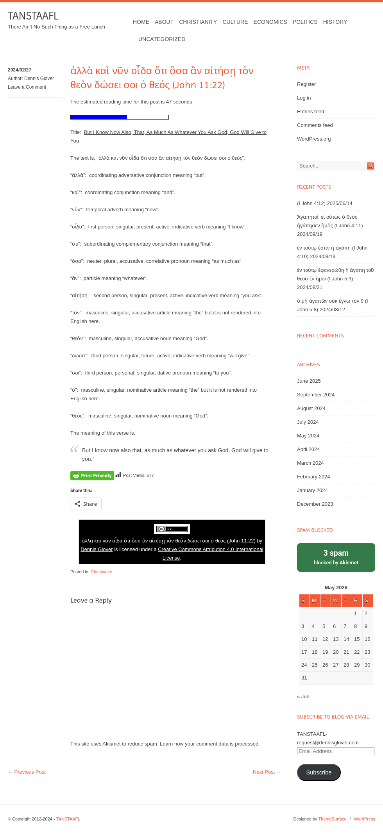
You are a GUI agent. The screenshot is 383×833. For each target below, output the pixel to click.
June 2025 (309, 381)
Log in (304, 98)
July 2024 (308, 422)
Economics (270, 22)
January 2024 (312, 490)
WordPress (364, 819)
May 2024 (308, 436)
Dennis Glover (39, 78)
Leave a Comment (27, 87)
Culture (235, 22)
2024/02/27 (19, 70)
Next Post (267, 772)
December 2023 (315, 504)
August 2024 (311, 408)
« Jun (303, 696)
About (164, 22)
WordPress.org (314, 139)
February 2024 (313, 477)
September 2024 (316, 395)
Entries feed (310, 111)
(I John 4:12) (311, 203)
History (335, 22)
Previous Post (27, 772)
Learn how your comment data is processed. (210, 744)
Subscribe (318, 772)
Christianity (198, 22)
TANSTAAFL (33, 15)
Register (306, 84)
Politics (305, 22)
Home (141, 22)
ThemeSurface (332, 819)
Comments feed (315, 125)
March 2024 (310, 463)
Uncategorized (161, 39)
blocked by (336, 556)
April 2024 (308, 449)
